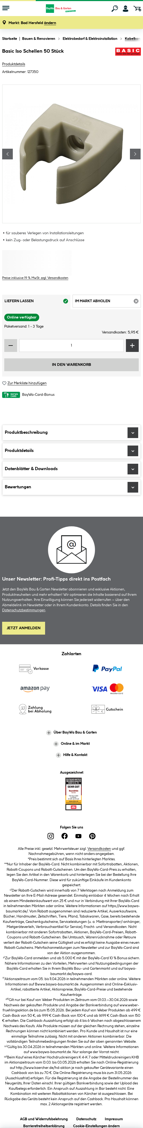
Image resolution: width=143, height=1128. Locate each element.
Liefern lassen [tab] (37, 303)
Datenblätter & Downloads (71, 469)
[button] (32, 23)
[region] (71, 154)
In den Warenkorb (71, 365)
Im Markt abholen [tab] (108, 303)
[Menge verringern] (10, 345)
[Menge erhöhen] (132, 345)
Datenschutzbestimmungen (23, 610)
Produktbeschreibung (71, 432)
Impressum (114, 1118)
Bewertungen (71, 487)
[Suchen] (114, 8)
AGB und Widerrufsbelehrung (44, 1118)
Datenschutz (86, 1118)
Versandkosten (99, 848)
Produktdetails (13, 64)
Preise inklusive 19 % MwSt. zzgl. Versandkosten (35, 278)
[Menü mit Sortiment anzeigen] (6, 8)
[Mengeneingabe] (71, 345)
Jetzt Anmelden (24, 628)
